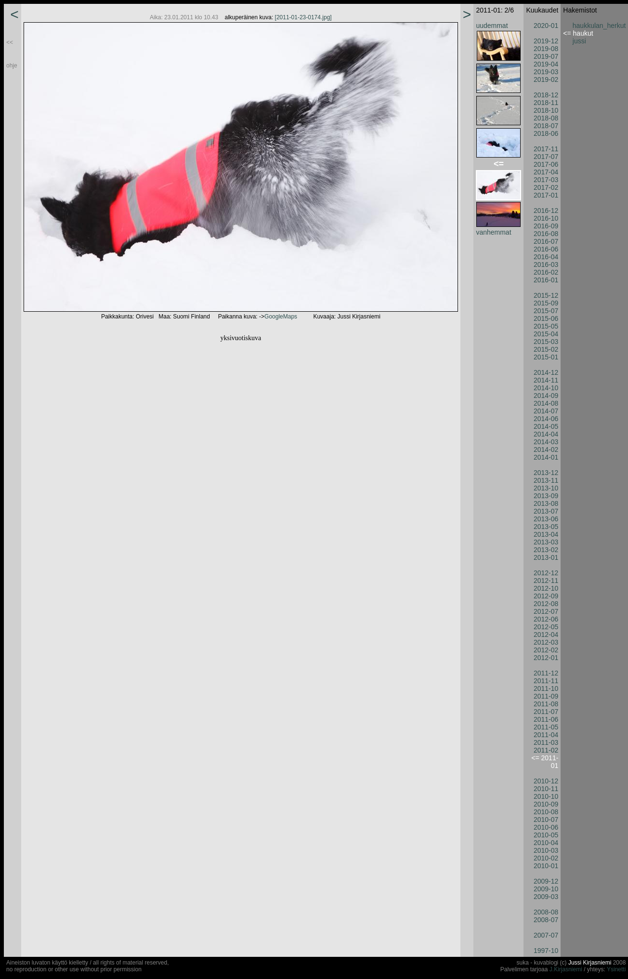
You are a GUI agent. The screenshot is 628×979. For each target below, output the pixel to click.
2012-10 (546, 588)
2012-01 (546, 657)
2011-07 (546, 711)
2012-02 (546, 650)
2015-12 (546, 295)
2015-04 (546, 334)
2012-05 (546, 627)
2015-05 (546, 326)
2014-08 (546, 403)
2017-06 (546, 164)
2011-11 (546, 681)
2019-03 (546, 72)
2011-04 (546, 735)
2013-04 (546, 534)
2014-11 (546, 380)
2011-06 (546, 719)
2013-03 (546, 542)
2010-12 (546, 781)
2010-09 (546, 804)
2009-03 (546, 896)
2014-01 (546, 457)
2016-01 (546, 280)
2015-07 (546, 311)
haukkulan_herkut (599, 25)
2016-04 (546, 257)
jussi (579, 41)
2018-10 (546, 110)
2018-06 (546, 133)
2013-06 (546, 519)
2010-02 (546, 858)
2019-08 (546, 49)
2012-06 (546, 619)
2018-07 (546, 126)
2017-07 (546, 156)
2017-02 (546, 187)
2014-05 (546, 426)
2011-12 (546, 673)
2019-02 (546, 79)
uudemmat (492, 25)
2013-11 (546, 480)
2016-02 (546, 272)
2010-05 (546, 835)
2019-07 (546, 56)
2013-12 (546, 472)
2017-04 (546, 172)
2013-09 (546, 496)
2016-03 (546, 264)
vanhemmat (493, 232)
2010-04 (546, 843)
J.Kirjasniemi (566, 969)
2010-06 (546, 827)
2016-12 (546, 210)
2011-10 (546, 688)
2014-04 (546, 434)
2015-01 (546, 357)
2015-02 (546, 349)
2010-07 (546, 819)
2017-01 (546, 195)
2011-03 (546, 742)
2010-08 (546, 812)
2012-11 (546, 580)
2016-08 (546, 234)
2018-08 (546, 118)
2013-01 (546, 557)
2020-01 (546, 25)
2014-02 (546, 449)
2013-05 (546, 526)
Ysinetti (616, 969)
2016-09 (546, 226)
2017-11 (546, 149)
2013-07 (546, 511)
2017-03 (546, 180)
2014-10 (546, 388)
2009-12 (546, 881)
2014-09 (546, 395)
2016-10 (546, 218)
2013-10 (546, 488)
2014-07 (546, 411)
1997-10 (546, 950)
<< (9, 42)
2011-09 (546, 696)
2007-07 (546, 935)
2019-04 (546, 64)
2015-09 (546, 303)
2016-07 (546, 241)
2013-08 (546, 503)
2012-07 (546, 611)
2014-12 (546, 372)
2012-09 (546, 596)
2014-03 (546, 442)
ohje (11, 65)
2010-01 (546, 866)
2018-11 (546, 102)
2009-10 (546, 889)
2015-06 (546, 318)
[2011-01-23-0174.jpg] (303, 17)
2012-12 (546, 573)
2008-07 (546, 920)
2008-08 (546, 912)
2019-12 (546, 41)
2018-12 (546, 95)
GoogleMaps (280, 316)
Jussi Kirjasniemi (589, 962)
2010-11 (546, 789)
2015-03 (546, 341)
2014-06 (546, 419)
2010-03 (546, 850)
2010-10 (546, 796)
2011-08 (546, 704)
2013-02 (546, 550)
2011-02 (546, 750)
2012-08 (546, 604)
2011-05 (546, 727)
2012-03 (546, 642)
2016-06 (546, 249)
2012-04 (546, 634)
